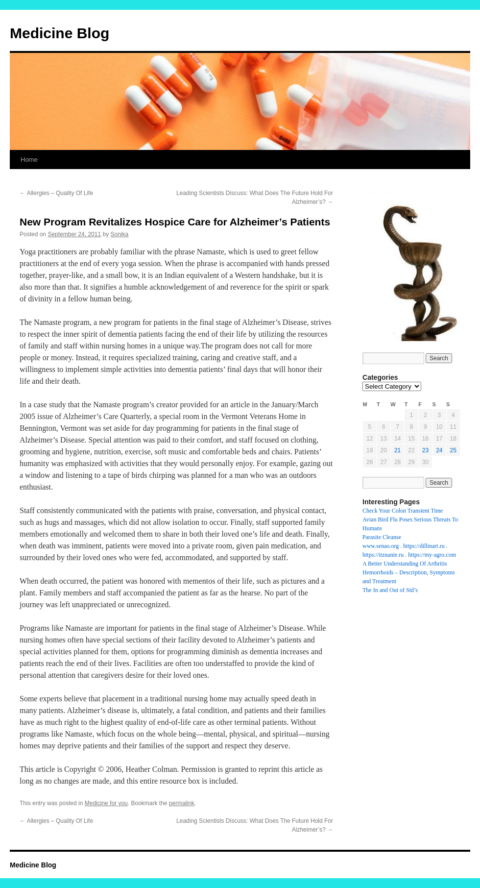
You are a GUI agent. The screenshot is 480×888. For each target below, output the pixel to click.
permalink (181, 803)
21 (397, 450)
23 (425, 450)
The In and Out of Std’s (390, 590)
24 (439, 450)
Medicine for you (106, 803)
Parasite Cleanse (381, 537)
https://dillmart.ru (423, 546)
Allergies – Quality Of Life (56, 193)
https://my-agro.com (432, 554)
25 (453, 450)
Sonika (120, 234)
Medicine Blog (59, 33)
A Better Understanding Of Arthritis (404, 563)
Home (29, 159)
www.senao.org (380, 546)
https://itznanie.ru (383, 554)
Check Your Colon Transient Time (402, 510)
